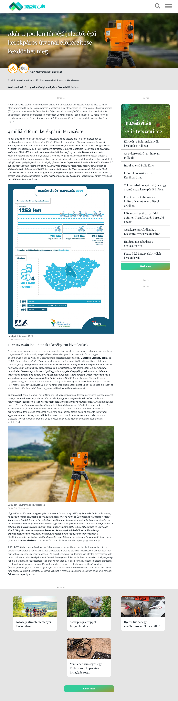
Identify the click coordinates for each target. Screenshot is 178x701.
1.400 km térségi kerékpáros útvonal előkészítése (53, 87)
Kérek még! (145, 266)
